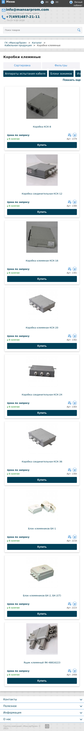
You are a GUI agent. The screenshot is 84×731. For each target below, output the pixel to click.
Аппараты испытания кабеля (25, 73)
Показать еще (72, 80)
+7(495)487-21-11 (23, 17)
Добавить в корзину (75, 135)
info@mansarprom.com (27, 10)
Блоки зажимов (61, 73)
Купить (42, 145)
